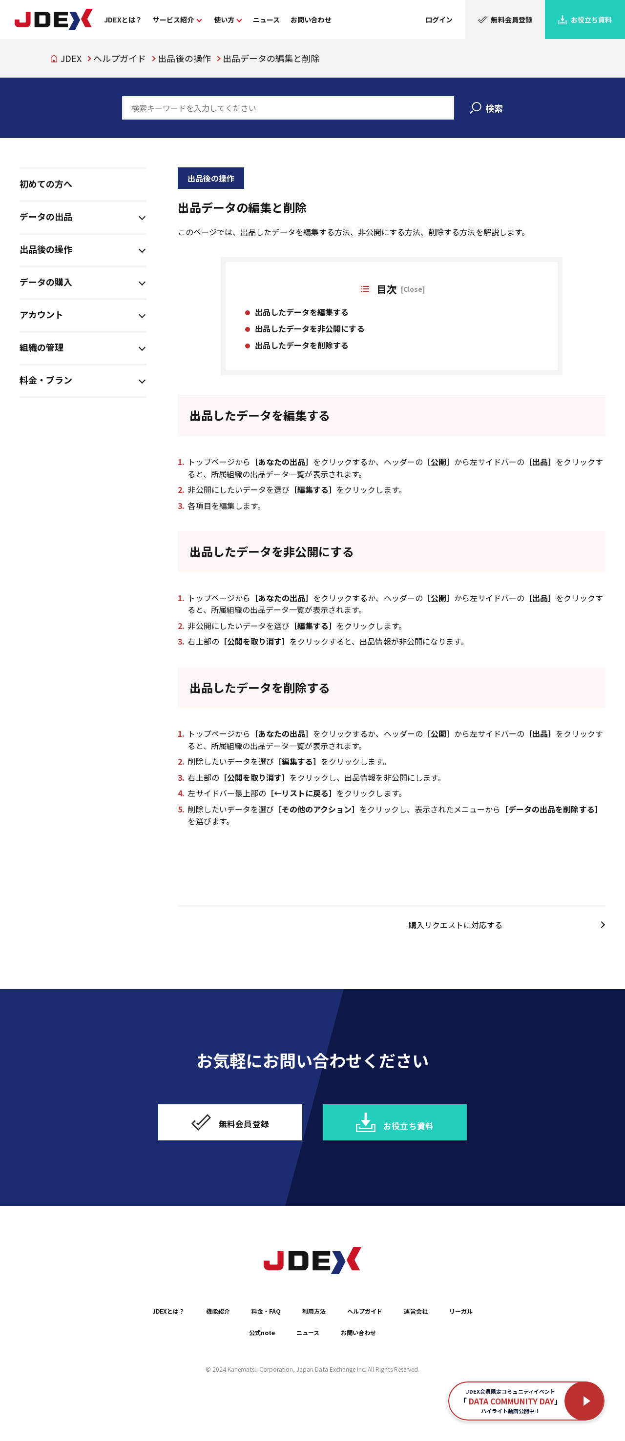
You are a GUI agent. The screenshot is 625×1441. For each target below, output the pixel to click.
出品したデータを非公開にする (310, 334)
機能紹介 (228, 1336)
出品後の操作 (184, 58)
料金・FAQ (284, 1336)
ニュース (332, 1357)
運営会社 (462, 1336)
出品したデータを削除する (302, 350)
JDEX (71, 58)
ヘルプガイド (119, 58)
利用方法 (340, 1336)
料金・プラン (46, 379)
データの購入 (46, 281)
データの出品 (46, 216)
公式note (278, 1357)
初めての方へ (46, 183)
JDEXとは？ (168, 1336)
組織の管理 (41, 347)
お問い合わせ (392, 1357)
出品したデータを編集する (302, 317)
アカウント (41, 314)
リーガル (224, 1357)
